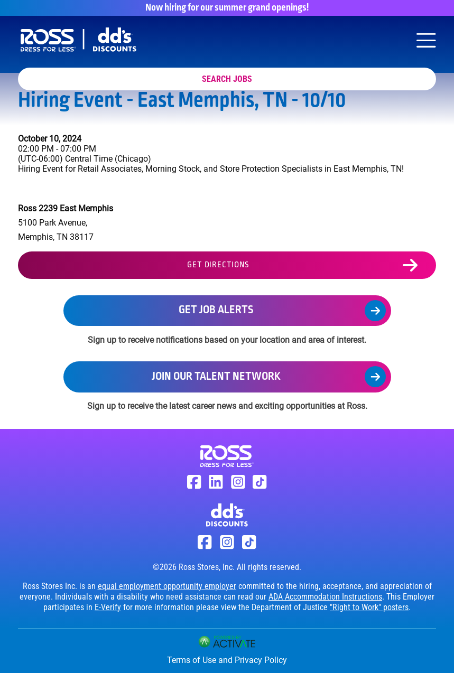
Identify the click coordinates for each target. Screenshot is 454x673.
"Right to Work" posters (369, 607)
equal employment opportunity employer (167, 586)
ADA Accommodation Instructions (325, 597)
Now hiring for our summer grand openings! (227, 8)
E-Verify (108, 607)
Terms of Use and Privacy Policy (227, 660)
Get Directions (218, 265)
